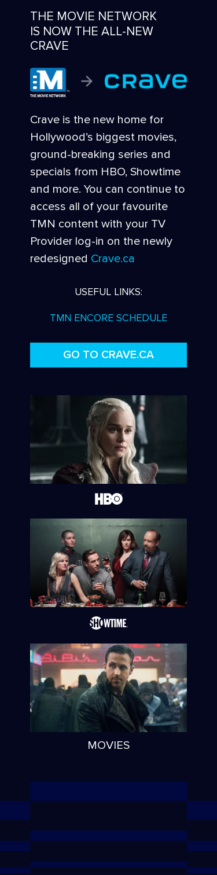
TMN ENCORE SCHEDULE (108, 318)
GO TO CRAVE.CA (108, 355)
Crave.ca (113, 259)
